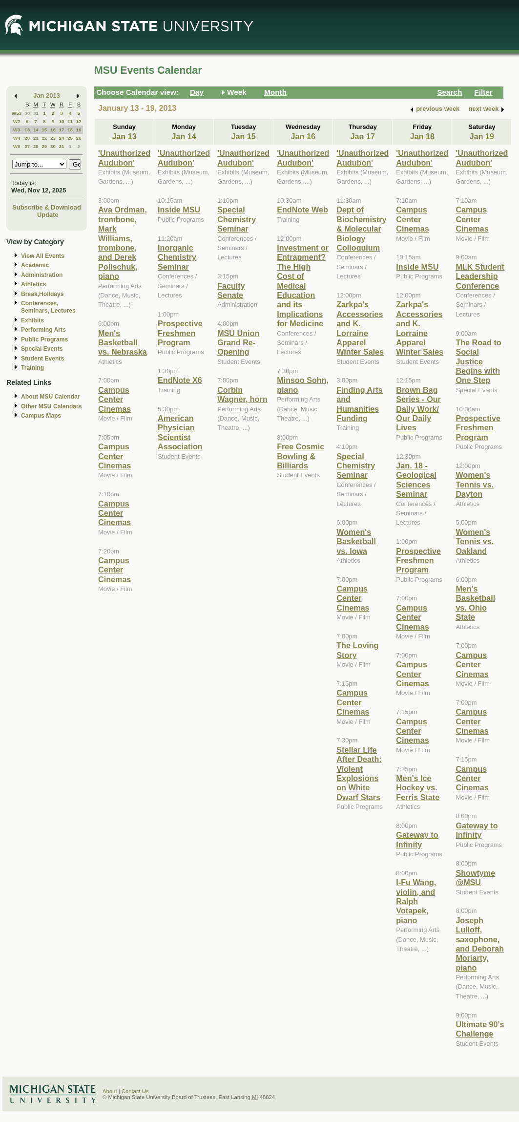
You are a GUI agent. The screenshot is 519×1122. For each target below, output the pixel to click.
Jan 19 (482, 136)
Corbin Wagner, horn (242, 394)
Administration (41, 275)
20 (27, 138)
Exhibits (32, 320)
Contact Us (135, 1091)
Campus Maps (41, 415)
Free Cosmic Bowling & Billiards (300, 456)
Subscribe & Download (46, 207)
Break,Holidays (42, 294)
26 (79, 138)
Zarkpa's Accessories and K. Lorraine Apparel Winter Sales (360, 328)
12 (79, 121)
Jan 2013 (46, 95)
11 (70, 121)
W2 (17, 121)
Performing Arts (43, 329)
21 (36, 138)
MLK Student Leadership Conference (480, 276)
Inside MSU (179, 209)
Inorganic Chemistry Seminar (177, 257)
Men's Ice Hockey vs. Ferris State (417, 788)
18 (70, 129)
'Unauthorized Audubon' (124, 157)
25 (70, 138)
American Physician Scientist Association (180, 432)
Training (32, 367)
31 (36, 113)
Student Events (42, 358)
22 (44, 138)
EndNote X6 (180, 380)
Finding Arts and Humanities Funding (359, 404)
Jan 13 (124, 136)
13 (27, 129)
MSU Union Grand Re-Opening (238, 343)
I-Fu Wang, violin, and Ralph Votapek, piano (416, 901)
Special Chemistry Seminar (236, 219)
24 (61, 138)
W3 (17, 129)
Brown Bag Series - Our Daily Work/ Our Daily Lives (418, 408)
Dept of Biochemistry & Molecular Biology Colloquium (361, 228)
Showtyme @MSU (475, 877)
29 (44, 146)
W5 (17, 146)
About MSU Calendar (50, 396)
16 (53, 129)
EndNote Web (302, 209)
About (110, 1091)
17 (61, 129)
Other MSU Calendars (51, 406)
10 (61, 121)
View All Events (42, 256)
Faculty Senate (231, 290)
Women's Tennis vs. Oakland (475, 541)
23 (53, 138)
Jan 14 (183, 136)
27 (27, 146)
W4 (17, 138)
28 (36, 146)
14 (36, 129)
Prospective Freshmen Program (180, 333)
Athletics (33, 284)
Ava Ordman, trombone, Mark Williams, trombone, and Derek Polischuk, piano (122, 242)
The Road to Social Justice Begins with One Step (478, 361)
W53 (16, 113)
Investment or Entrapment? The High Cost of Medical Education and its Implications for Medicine (303, 285)
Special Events (41, 348)
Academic (35, 265)
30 (27, 113)
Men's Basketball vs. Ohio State (475, 602)
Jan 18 (422, 136)
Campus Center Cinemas (114, 399)
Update (48, 214)
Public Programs (44, 339)
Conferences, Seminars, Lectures (48, 307)
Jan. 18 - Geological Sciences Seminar (416, 479)
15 (44, 129)
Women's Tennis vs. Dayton (475, 484)
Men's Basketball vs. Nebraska (122, 343)
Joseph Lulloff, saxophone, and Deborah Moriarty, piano (480, 944)
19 (79, 129)
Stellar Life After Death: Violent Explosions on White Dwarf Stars (358, 773)
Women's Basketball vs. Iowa (356, 541)
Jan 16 (303, 136)
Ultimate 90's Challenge (480, 1029)
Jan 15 (243, 136)
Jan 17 (363, 136)
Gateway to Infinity (417, 839)
